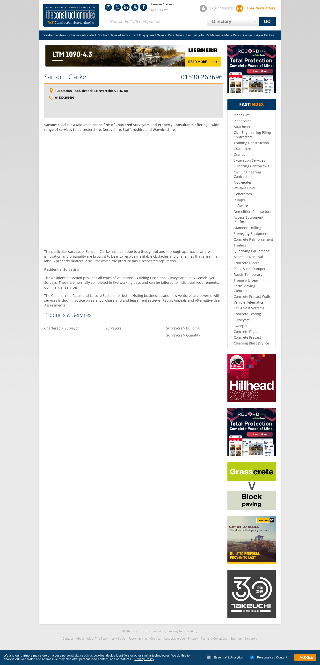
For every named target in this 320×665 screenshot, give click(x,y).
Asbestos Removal (248, 256)
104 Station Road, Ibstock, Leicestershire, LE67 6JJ (91, 91)
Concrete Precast (247, 337)
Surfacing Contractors (251, 166)
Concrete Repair (247, 331)
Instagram (108, 7)
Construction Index (71, 15)
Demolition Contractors (252, 211)
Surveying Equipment (251, 233)
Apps (259, 35)
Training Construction (251, 143)
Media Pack (231, 35)
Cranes (239, 154)
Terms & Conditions (214, 638)
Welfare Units (245, 188)
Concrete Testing (247, 314)
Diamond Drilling (247, 227)
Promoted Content (83, 35)
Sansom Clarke (65, 76)
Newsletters (261, 8)
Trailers (240, 245)
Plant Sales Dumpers (250, 268)
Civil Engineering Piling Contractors (252, 134)
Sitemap (236, 638)
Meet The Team (98, 638)
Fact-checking (138, 638)
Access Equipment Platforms (248, 219)
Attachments (244, 126)
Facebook (143, 7)
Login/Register (222, 8)
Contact (68, 638)
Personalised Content (268, 657)
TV (207, 35)
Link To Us (118, 638)
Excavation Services (249, 160)
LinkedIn (126, 7)
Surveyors (242, 320)
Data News (175, 35)
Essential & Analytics (225, 657)
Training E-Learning (250, 280)
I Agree (305, 657)
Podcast (269, 35)
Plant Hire (242, 115)
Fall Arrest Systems (249, 308)
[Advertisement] (133, 188)
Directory (251, 638)
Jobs (201, 35)
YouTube (134, 7)
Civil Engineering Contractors (247, 174)
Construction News (55, 35)
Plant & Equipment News (148, 35)
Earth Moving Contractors (244, 288)
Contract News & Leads (113, 35)
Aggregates (243, 182)
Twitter (117, 7)
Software (241, 205)
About (80, 638)
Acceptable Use (174, 638)
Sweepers (241, 325)
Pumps (239, 200)
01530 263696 (202, 77)
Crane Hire (242, 148)
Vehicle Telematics (249, 302)
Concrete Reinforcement (253, 239)
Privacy (193, 638)
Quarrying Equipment (251, 251)
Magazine (216, 35)
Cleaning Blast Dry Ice (251, 343)
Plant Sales (242, 121)
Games (247, 35)
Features (191, 35)
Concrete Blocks (246, 263)
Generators (243, 194)
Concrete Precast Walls (252, 296)
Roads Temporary (248, 274)
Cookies (155, 638)
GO (267, 21)
